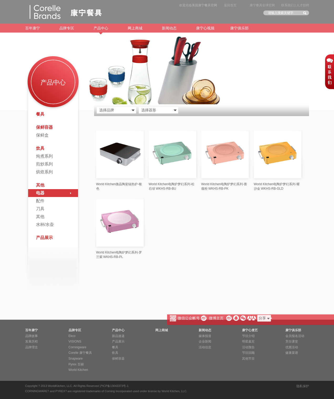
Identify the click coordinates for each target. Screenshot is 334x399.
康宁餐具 (63, 12)
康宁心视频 (205, 28)
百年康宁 (32, 28)
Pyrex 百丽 (76, 364)
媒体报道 (205, 336)
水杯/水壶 (45, 224)
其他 (40, 185)
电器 (40, 193)
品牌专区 (66, 28)
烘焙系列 (44, 172)
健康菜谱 (291, 353)
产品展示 (44, 237)
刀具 (40, 208)
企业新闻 (205, 341)
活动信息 (205, 347)
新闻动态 (169, 28)
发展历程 (31, 341)
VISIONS (75, 341)
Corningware (77, 347)
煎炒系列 (44, 164)
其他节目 (248, 358)
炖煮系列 (44, 156)
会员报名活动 (294, 336)
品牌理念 (31, 347)
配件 (40, 201)
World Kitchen (78, 370)
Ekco (72, 336)
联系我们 (287, 5)
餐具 (40, 114)
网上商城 (135, 28)
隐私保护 (302, 386)
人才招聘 (302, 5)
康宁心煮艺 (250, 330)
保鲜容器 (44, 127)
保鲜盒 (42, 135)
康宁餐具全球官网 (262, 5)
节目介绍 (248, 336)
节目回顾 (248, 353)
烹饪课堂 (291, 341)
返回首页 (230, 5)
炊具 (40, 148)
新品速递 (118, 336)
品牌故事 (31, 336)
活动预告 (248, 347)
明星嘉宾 (248, 341)
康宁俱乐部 (239, 28)
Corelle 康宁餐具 (80, 353)
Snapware (76, 358)
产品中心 (101, 29)
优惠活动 (291, 347)
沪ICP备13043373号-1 (114, 385)
